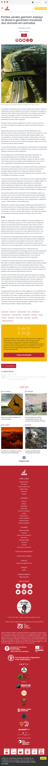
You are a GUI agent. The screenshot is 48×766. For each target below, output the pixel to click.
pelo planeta (27, 317)
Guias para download (24, 547)
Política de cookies (24, 556)
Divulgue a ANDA (24, 540)
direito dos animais (16, 315)
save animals (5, 311)
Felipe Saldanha (24, 577)
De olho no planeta (24, 511)
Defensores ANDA (24, 530)
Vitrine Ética (24, 537)
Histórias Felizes (24, 520)
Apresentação (24, 482)
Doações (24, 533)
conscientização (6, 315)
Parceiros (24, 542)
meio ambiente (26, 315)
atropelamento (35, 311)
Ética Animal (24, 516)
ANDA (29, 311)
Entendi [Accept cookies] (43, 758)
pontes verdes (19, 317)
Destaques (24, 506)
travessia (4, 317)
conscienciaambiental (7, 321)
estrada (41, 315)
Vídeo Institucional (24, 487)
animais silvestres (21, 311)
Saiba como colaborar (24, 535)
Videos (24, 513)
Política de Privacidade (23, 762)
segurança (34, 315)
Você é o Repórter (24, 518)
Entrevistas (24, 508)
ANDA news (34, 317)
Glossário (24, 491)
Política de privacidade (24, 552)
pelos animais (11, 317)
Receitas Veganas (24, 523)
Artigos (24, 504)
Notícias (24, 501)
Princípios (24, 484)
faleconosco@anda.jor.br (24, 563)
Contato (24, 545)
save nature (13, 311)
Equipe (24, 494)
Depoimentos (24, 489)
